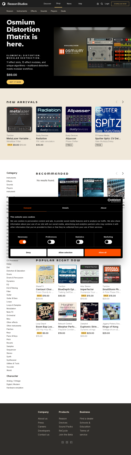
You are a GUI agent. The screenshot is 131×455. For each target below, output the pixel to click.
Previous (116, 101)
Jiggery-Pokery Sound (112, 324)
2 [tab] (11, 85)
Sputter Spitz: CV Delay (108, 138)
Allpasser (71, 138)
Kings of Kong (110, 326)
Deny (28, 252)
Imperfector (87, 289)
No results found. (46, 180)
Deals (63, 11)
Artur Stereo (85, 286)
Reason (10, 11)
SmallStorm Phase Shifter (117, 289)
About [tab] (103, 208)
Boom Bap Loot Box (47, 326)
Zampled (84, 324)
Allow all (103, 252)
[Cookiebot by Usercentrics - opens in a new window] (110, 200)
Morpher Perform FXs (70, 326)
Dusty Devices (42, 135)
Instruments (22, 11)
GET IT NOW (15, 82)
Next (123, 101)
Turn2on (10, 135)
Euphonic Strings (89, 326)
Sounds (44, 11)
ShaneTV (40, 286)
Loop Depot (41, 324)
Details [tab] (65, 208)
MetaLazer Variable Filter (21, 138)
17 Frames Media (102, 135)
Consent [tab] (27, 208)
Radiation (41, 138)
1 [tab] (8, 85)
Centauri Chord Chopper (49, 289)
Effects (34, 11)
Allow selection (65, 252)
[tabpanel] (66, 82)
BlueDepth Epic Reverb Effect (74, 289)
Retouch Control (65, 324)
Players (54, 11)
